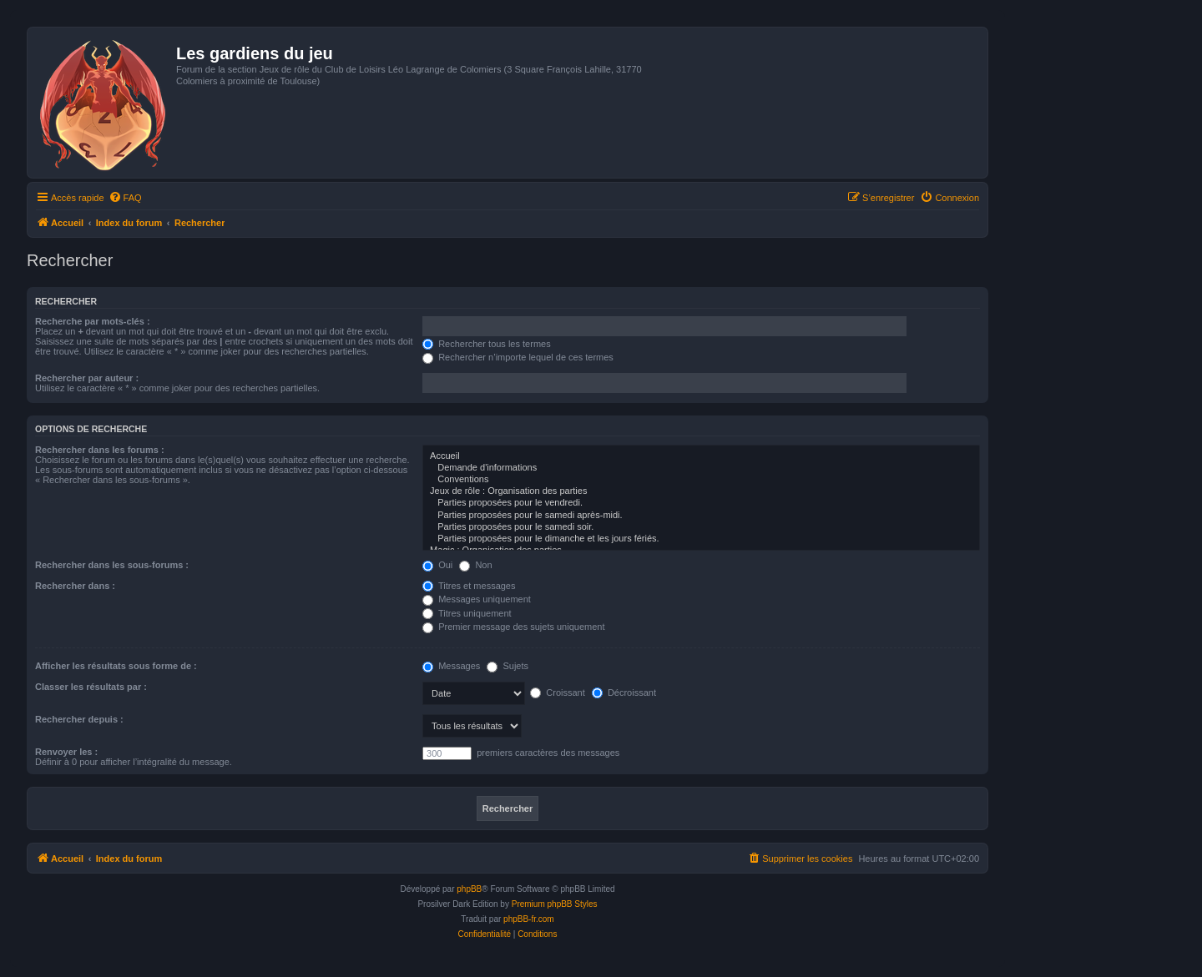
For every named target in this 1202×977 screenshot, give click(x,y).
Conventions (701, 480)
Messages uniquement (476, 599)
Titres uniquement (467, 613)
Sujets (507, 666)
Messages (451, 666)
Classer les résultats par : (91, 687)
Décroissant (624, 692)
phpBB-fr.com (528, 919)
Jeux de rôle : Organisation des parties (701, 491)
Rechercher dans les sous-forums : (112, 565)
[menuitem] (125, 198)
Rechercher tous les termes (486, 344)
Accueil (701, 456)
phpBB (469, 889)
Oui (437, 565)
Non (475, 565)
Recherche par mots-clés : (92, 321)
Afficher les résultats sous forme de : (116, 666)
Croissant (557, 692)
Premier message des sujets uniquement (513, 627)
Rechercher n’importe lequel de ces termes (518, 357)
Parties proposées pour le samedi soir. (701, 527)
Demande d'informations (701, 468)
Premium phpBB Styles (555, 904)
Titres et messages (468, 586)
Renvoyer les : (66, 752)
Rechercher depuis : (79, 719)
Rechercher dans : (75, 586)
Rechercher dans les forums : (99, 450)
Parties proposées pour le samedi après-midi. (701, 515)
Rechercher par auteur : (87, 378)
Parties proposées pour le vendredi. (701, 503)
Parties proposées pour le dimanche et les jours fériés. (701, 539)
